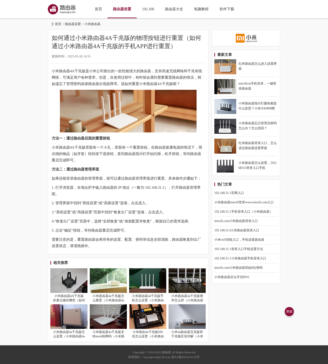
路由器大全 (174, 9)
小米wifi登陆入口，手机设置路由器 (239, 239)
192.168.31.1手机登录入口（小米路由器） (243, 211)
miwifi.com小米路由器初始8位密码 (238, 267)
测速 (289, 311)
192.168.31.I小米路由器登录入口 (236, 230)
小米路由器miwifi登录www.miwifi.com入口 (244, 202)
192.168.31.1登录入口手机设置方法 (238, 249)
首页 (98, 9)
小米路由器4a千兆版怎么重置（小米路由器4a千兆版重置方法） (108, 300)
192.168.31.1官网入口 (229, 193)
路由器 (166, 352)
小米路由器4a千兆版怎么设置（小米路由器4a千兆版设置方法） (69, 336)
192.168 (148, 9)
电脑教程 (201, 9)
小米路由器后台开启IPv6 (231, 277)
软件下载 (227, 9)
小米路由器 (92, 24)
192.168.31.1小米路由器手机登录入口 (240, 258)
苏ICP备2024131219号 (185, 357)
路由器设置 (122, 9)
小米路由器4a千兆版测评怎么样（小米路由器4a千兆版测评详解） (187, 300)
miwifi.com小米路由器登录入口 (236, 221)
